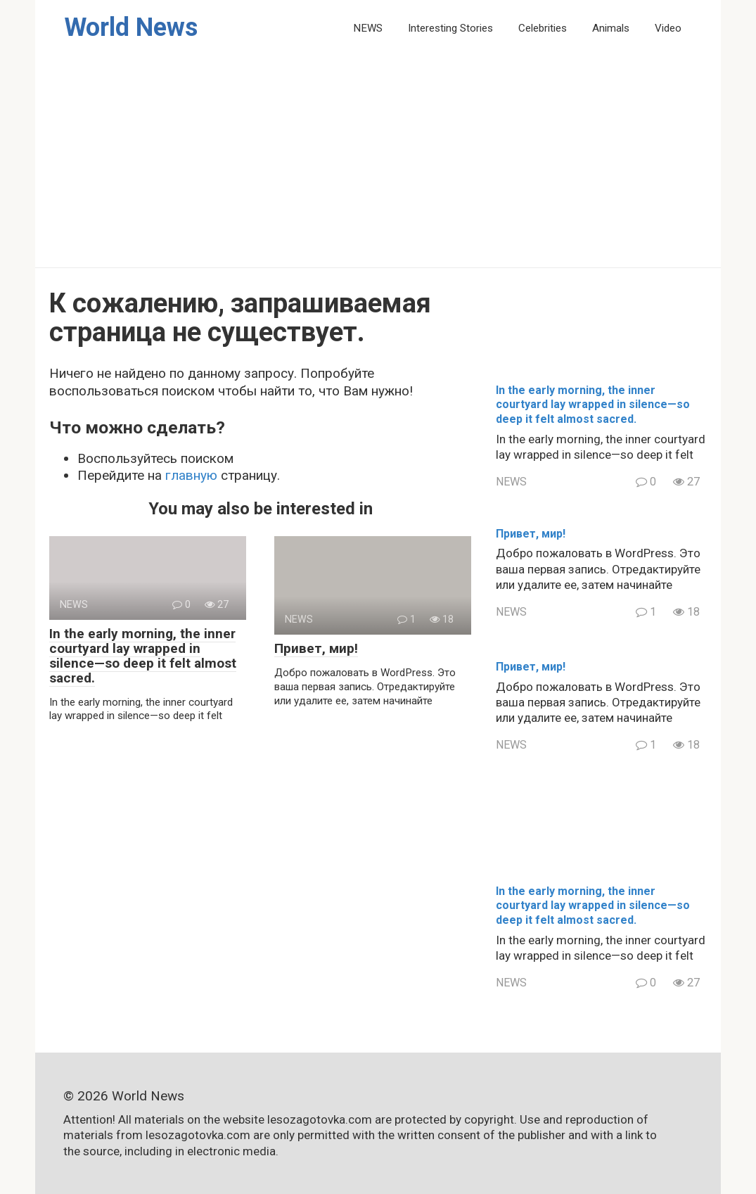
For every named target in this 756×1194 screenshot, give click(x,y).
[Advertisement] (378, 161)
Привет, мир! (316, 648)
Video (668, 28)
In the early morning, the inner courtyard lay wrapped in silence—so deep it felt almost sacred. (142, 655)
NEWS (368, 28)
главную (191, 475)
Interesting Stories (450, 28)
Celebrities (542, 28)
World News (131, 27)
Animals (610, 28)
